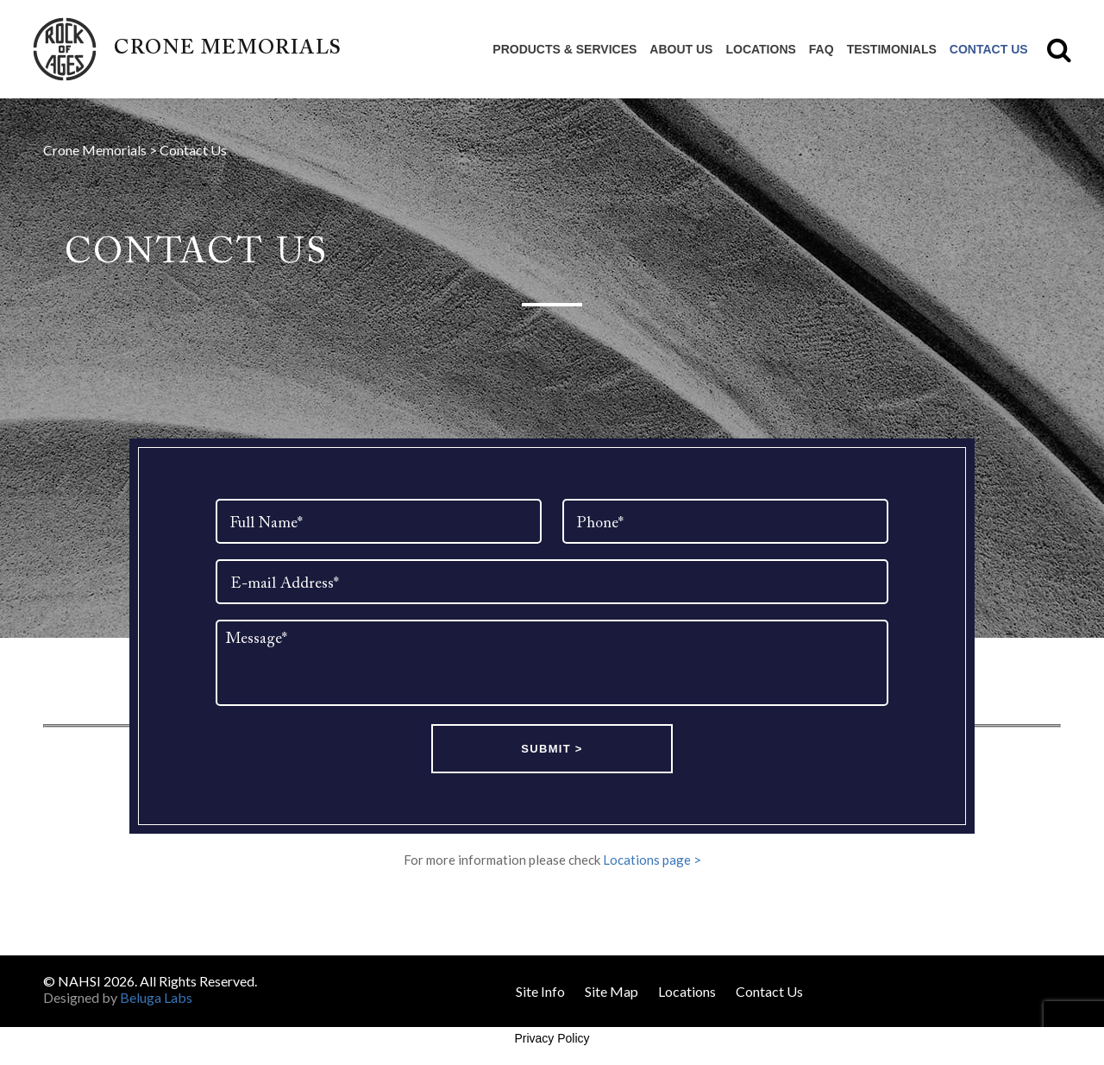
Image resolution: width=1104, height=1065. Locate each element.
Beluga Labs (156, 997)
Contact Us (989, 49)
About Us (680, 49)
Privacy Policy (551, 1038)
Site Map (611, 991)
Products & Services (564, 49)
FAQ (821, 49)
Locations (760, 49)
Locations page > (652, 859)
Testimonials (892, 49)
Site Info (540, 991)
